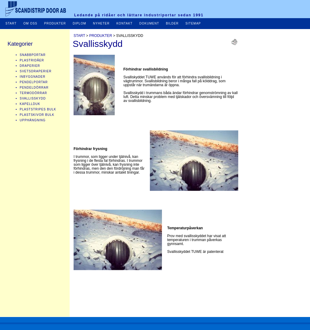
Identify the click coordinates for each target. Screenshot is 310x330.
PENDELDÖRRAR (34, 87)
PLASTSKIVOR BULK (37, 114)
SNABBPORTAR (33, 55)
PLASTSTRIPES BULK (38, 109)
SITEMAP (192, 23)
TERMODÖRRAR (33, 93)
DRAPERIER (30, 65)
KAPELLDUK (30, 104)
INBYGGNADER (32, 76)
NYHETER (101, 23)
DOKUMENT (149, 23)
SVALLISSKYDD (33, 98)
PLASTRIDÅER (32, 60)
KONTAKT (124, 23)
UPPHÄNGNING (32, 120)
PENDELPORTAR (34, 82)
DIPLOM (79, 23)
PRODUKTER (55, 23)
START (11, 23)
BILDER (173, 23)
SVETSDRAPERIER (35, 71)
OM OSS (30, 23)
